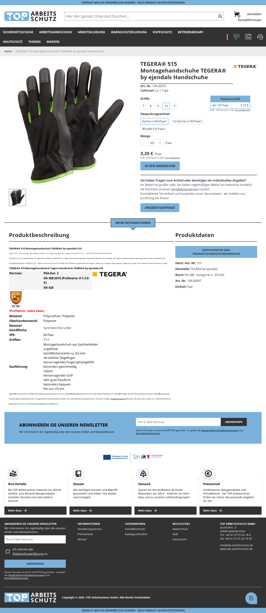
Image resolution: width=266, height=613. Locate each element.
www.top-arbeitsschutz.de (236, 549)
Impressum (180, 539)
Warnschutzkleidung (129, 32)
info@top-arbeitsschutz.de (236, 545)
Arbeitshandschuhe (55, 32)
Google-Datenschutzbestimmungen (219, 430)
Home (8, 51)
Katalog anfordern (136, 534)
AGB (175, 534)
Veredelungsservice (184, 189)
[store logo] (30, 16)
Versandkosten (172, 157)
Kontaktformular (250, 20)
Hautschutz (12, 42)
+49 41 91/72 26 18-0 (238, 535)
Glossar (82, 539)
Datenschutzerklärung (28, 554)
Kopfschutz (162, 32)
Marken (53, 42)
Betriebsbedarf (190, 32)
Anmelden (254, 14)
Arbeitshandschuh (117, 399)
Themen (34, 42)
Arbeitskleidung (91, 32)
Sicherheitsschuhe (18, 32)
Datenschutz (180, 529)
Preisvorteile (85, 534)
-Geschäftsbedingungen (27, 576)
